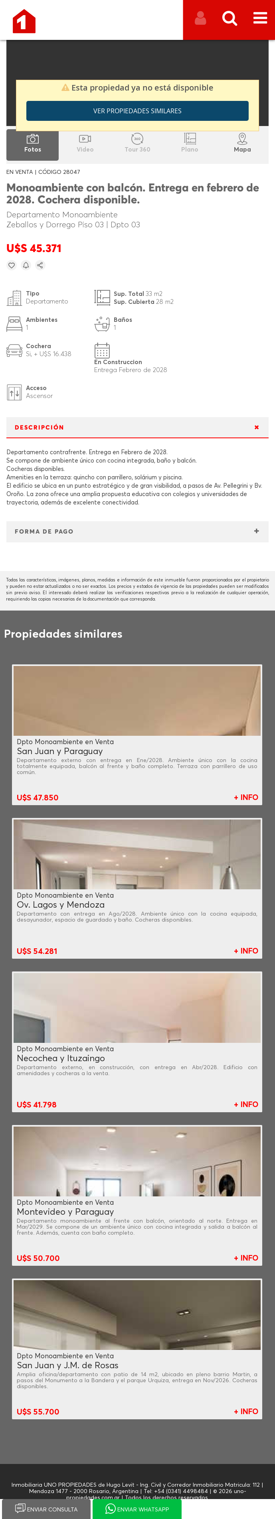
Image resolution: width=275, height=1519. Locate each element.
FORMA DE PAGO (44, 532)
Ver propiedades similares (137, 110)
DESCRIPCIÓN (39, 428)
